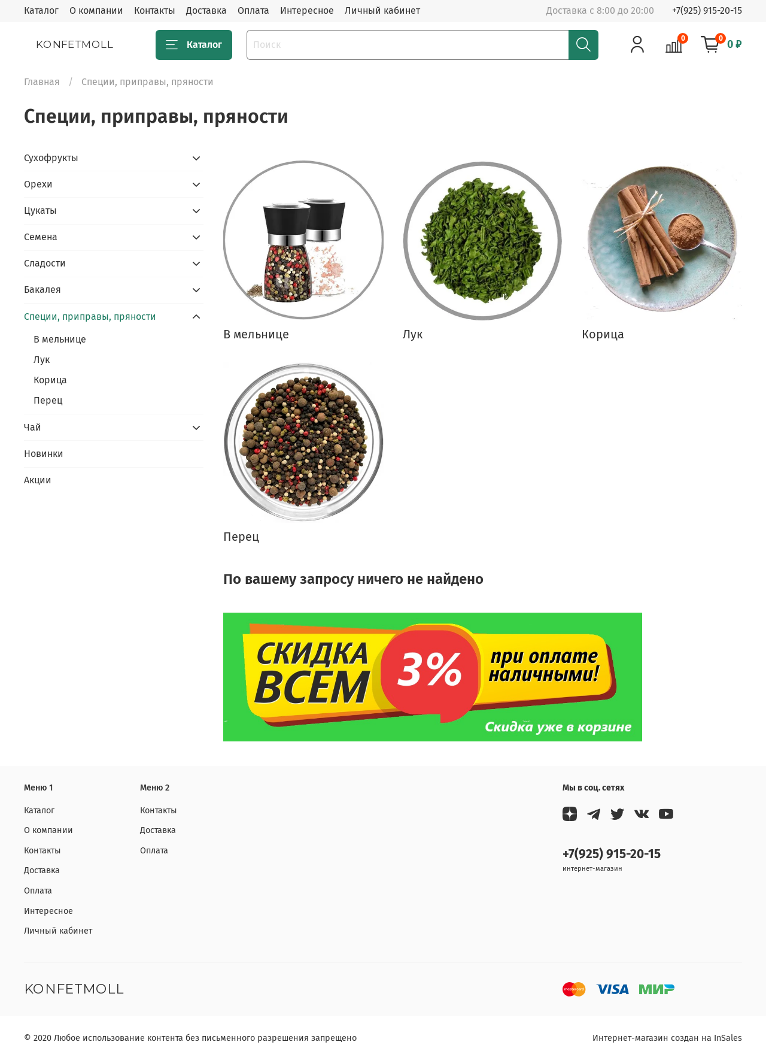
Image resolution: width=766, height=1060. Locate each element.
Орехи (38, 184)
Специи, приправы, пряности (90, 316)
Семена (40, 237)
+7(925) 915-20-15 (707, 10)
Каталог (41, 10)
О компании (96, 10)
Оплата (253, 10)
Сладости (45, 263)
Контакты (154, 10)
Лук (42, 359)
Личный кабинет (382, 10)
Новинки (43, 453)
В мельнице (60, 339)
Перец (48, 400)
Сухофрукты (51, 157)
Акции (37, 480)
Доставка (206, 10)
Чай (32, 427)
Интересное (307, 10)
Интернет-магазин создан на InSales (667, 1038)
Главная (42, 81)
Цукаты (40, 210)
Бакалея (42, 289)
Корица (50, 380)
